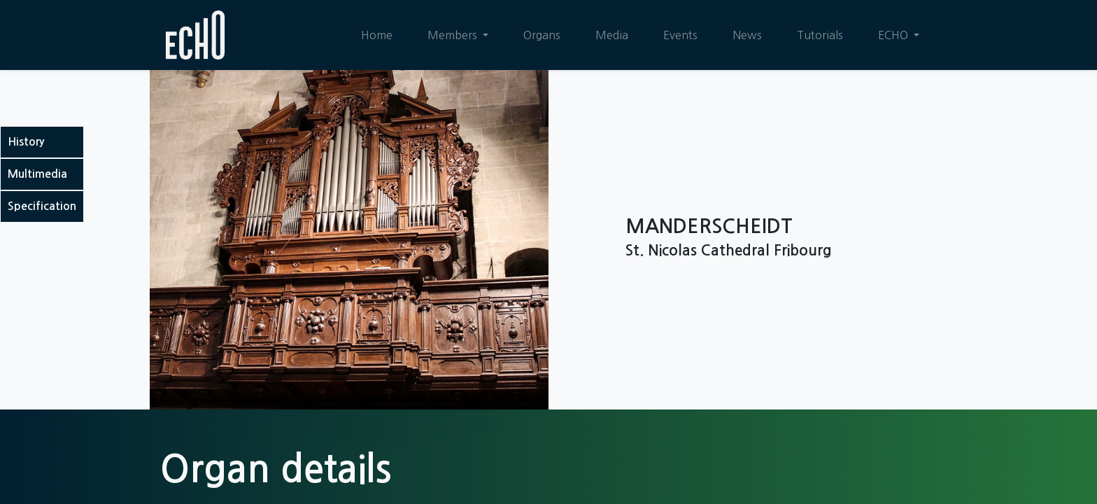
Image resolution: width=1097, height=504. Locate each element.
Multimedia (37, 174)
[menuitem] (377, 35)
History (26, 141)
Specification (42, 206)
